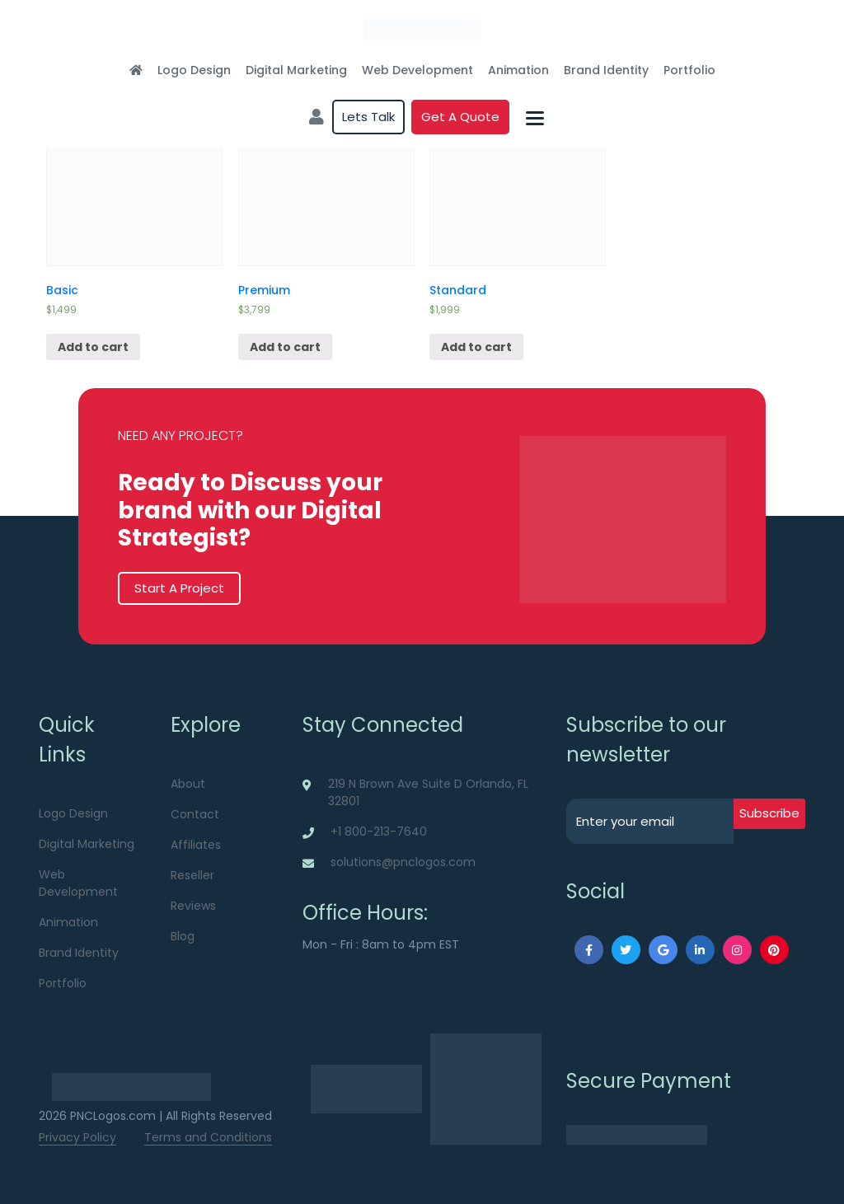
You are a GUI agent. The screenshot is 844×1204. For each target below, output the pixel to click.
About (188, 783)
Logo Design (194, 70)
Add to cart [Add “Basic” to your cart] (93, 347)
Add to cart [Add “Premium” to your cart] (285, 347)
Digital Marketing (296, 70)
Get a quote (460, 116)
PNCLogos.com (113, 1116)
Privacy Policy (77, 1137)
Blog (183, 936)
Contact (195, 814)
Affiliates (196, 844)
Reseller (192, 875)
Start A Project (179, 588)
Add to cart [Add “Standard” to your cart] (476, 347)
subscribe (769, 813)
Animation (518, 70)
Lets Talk (368, 116)
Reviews (193, 905)
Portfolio (689, 70)
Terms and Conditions (208, 1137)
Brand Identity (606, 70)
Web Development (417, 70)
